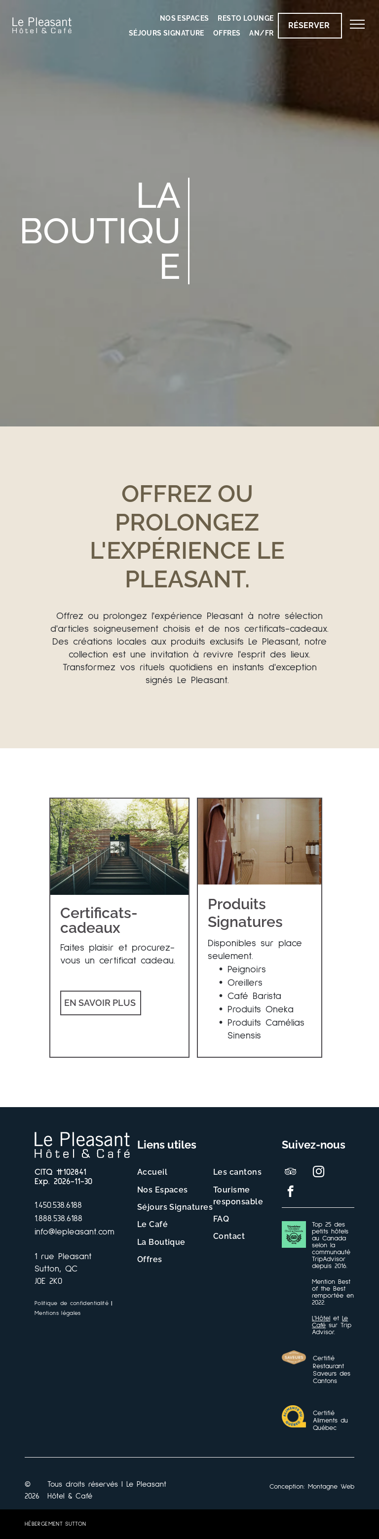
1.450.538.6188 (58, 1205)
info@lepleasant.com (74, 1232)
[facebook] (290, 1192)
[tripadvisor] (290, 1173)
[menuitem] (184, 18)
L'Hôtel (321, 1318)
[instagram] (318, 1173)
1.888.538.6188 (58, 1218)
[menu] (357, 24)
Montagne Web (331, 1486)
